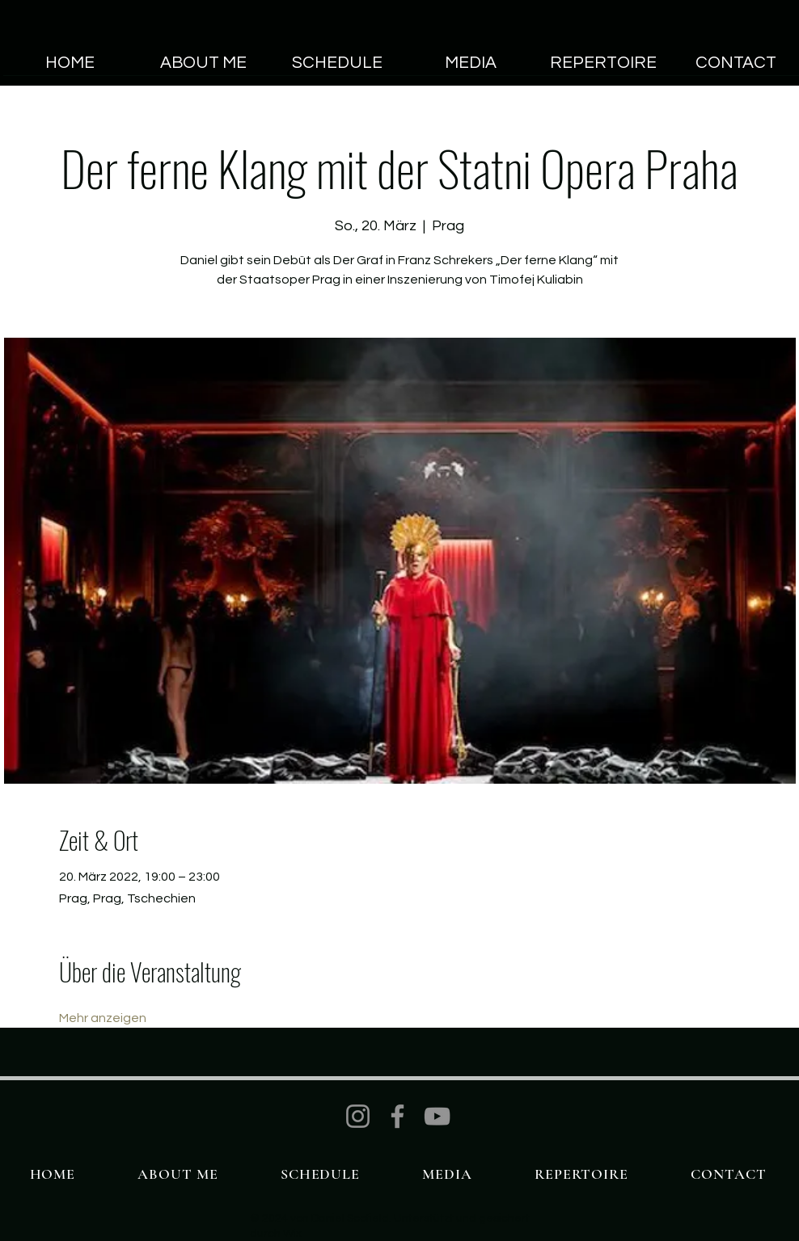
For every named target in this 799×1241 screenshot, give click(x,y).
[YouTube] (437, 1116)
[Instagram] (358, 1116)
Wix (292, 1233)
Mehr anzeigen (102, 1018)
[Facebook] (397, 1116)
